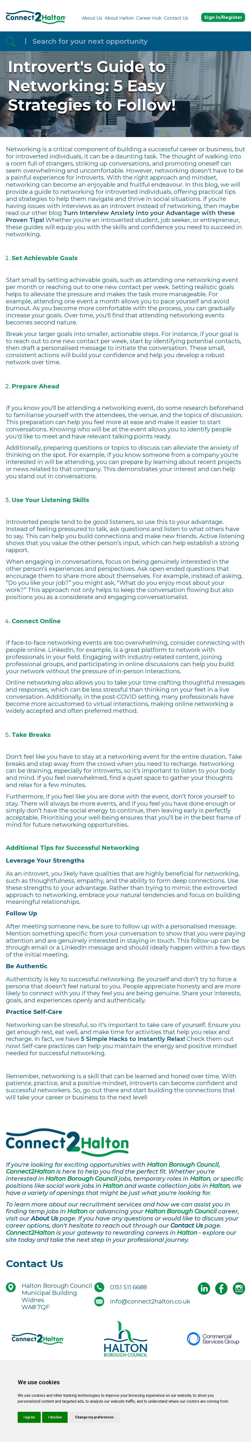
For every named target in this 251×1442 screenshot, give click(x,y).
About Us (92, 18)
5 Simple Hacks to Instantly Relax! (133, 1038)
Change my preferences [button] (94, 1417)
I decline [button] (55, 1417)
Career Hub (149, 18)
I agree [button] (29, 1417)
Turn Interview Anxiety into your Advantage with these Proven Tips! (120, 216)
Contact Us (176, 18)
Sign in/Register (223, 17)
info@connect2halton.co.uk (150, 1301)
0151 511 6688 (128, 1287)
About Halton (119, 18)
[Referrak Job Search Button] (11, 41)
